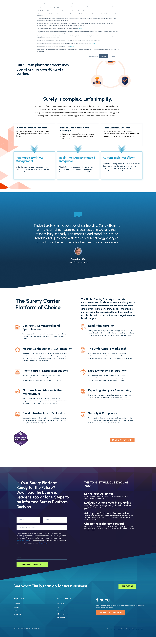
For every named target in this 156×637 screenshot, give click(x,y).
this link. (80, 28)
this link (72, 46)
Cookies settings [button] (93, 56)
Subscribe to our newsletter (110, 612)
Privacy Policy (130, 629)
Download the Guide (32, 565)
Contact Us (17, 607)
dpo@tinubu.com (23, 540)
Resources (17, 614)
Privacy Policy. (43, 543)
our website (92, 43)
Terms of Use (111, 629)
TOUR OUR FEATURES (122, 440)
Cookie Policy (121, 629)
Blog (15, 610)
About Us (17, 604)
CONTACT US (127, 586)
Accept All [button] (103, 56)
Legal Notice (139, 629)
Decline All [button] (113, 56)
